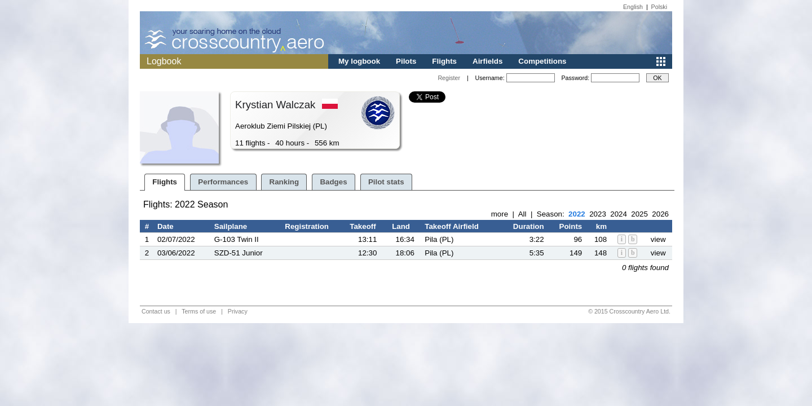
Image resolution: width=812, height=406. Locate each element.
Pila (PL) (439, 239)
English (633, 6)
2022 (576, 214)
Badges (333, 182)
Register (449, 77)
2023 (597, 214)
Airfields (487, 61)
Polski (659, 6)
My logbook (359, 61)
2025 (639, 214)
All (522, 214)
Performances (223, 182)
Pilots (406, 61)
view (658, 239)
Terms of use (199, 311)
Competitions (542, 61)
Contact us (156, 311)
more (499, 214)
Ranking (284, 182)
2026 (660, 214)
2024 (618, 214)
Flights (444, 61)
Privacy (238, 311)
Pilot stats (386, 182)
